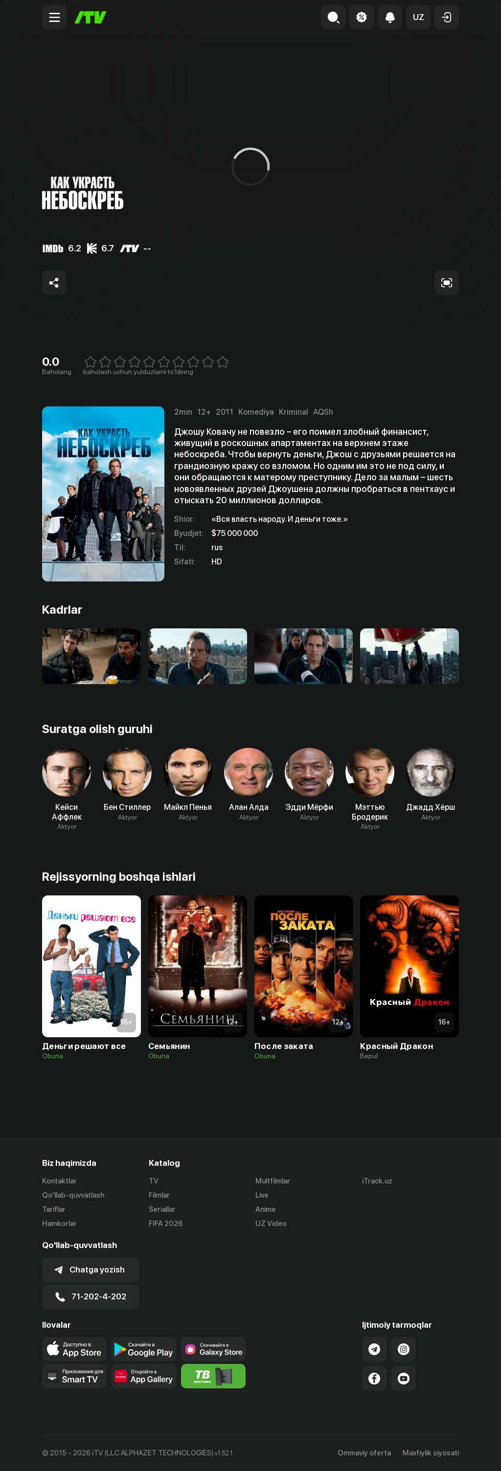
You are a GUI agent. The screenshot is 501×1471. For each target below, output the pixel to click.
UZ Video (271, 1223)
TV (154, 1181)
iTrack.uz (377, 1181)
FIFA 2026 (166, 1223)
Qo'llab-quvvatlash (73, 1195)
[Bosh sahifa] (90, 17)
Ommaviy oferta (364, 1453)
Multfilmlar (272, 1181)
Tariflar (54, 1209)
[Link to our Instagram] (403, 1349)
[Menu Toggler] (54, 17)
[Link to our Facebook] (374, 1378)
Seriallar (162, 1209)
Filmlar (159, 1195)
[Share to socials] (54, 282)
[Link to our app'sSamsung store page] (213, 1349)
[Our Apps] (74, 1376)
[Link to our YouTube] (403, 1378)
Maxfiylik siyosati (431, 1453)
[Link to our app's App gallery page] (144, 1376)
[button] (418, 17)
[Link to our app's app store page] (74, 1349)
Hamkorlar (59, 1223)
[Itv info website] (213, 1376)
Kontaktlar (59, 1181)
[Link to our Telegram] (374, 1349)
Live (262, 1195)
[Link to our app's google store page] (144, 1349)
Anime (265, 1209)
